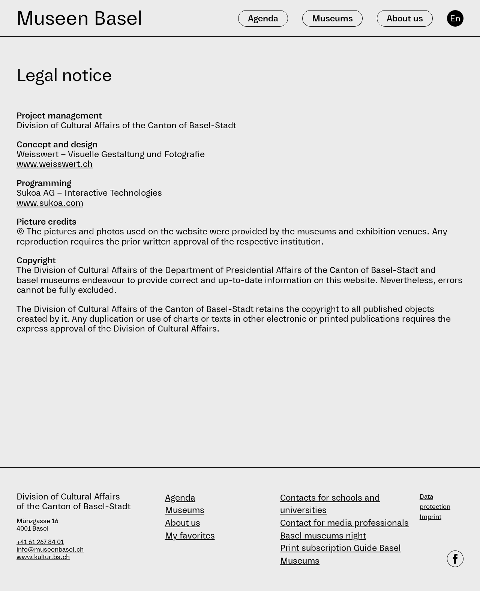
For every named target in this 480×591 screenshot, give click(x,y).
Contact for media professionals (344, 523)
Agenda (180, 497)
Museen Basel (79, 18)
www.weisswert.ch (54, 164)
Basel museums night (323, 535)
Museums (184, 510)
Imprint (430, 517)
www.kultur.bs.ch (43, 557)
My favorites (190, 535)
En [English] (455, 18)
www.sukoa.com (49, 203)
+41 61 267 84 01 (40, 542)
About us (182, 523)
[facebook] (455, 558)
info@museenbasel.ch (50, 550)
